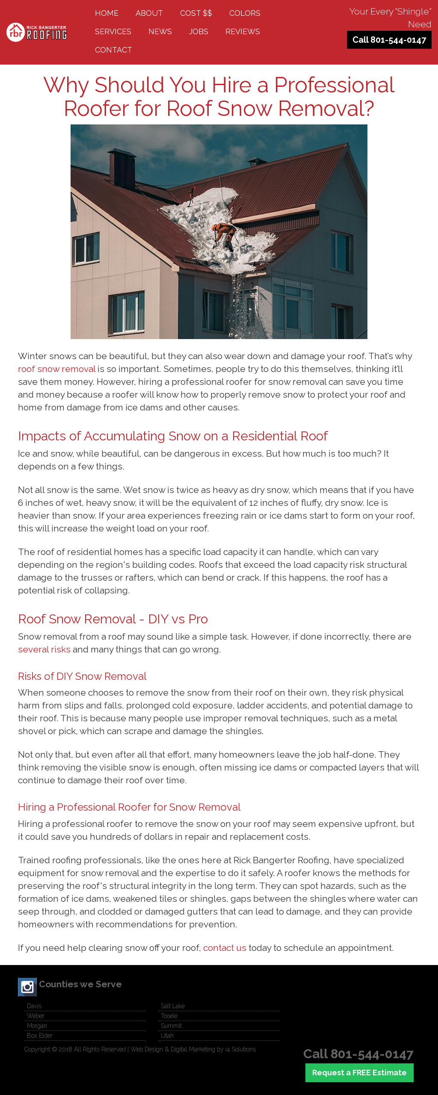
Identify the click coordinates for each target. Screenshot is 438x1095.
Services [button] (113, 31)
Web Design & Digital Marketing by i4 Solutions (193, 1049)
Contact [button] (113, 49)
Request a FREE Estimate (359, 1072)
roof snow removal (56, 368)
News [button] (160, 31)
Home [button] (106, 13)
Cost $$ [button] (196, 13)
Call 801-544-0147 (389, 40)
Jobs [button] (198, 31)
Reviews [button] (242, 31)
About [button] (149, 13)
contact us (224, 947)
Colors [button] (244, 13)
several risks (44, 649)
